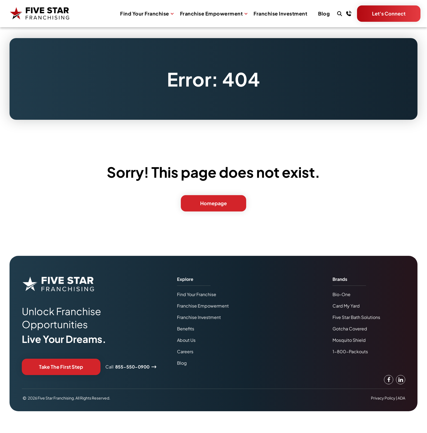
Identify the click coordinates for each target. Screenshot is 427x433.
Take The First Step (61, 367)
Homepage (213, 203)
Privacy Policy (383, 397)
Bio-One (341, 294)
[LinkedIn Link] (400, 379)
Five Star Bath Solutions (356, 317)
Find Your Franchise (144, 13)
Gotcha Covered (350, 328)
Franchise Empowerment (211, 13)
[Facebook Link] (388, 379)
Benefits (185, 328)
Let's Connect (388, 13)
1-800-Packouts (350, 351)
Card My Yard (346, 306)
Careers (185, 351)
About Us (186, 340)
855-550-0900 (132, 367)
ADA (401, 397)
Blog (324, 13)
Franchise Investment (280, 13)
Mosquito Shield (349, 340)
